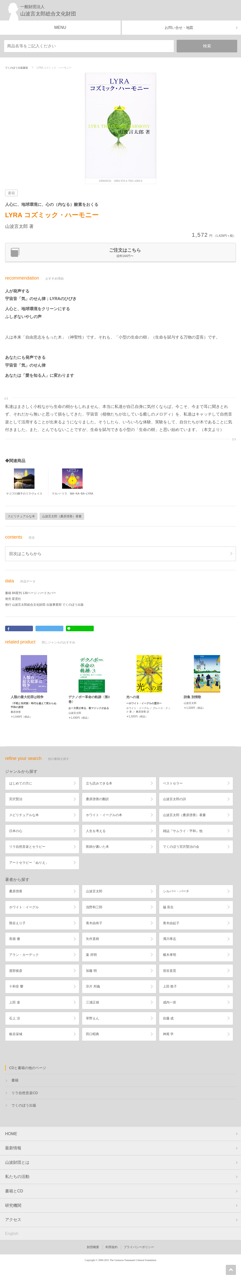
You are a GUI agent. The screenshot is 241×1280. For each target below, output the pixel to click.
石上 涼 (14, 1018)
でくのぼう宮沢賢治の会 (181, 847)
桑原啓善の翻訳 (97, 799)
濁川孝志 (169, 939)
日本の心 (15, 831)
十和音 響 (16, 986)
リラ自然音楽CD (24, 1093)
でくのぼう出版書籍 (16, 67)
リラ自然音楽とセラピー (27, 847)
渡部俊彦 (15, 971)
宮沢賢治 (15, 799)
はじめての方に (20, 783)
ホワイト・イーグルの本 (104, 815)
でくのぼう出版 (23, 1105)
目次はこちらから (25, 554)
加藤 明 (91, 971)
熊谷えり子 (17, 923)
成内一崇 (169, 1002)
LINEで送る (82, 628)
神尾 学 (168, 1034)
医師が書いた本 (97, 847)
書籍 (14, 1080)
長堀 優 (14, 939)
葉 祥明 (91, 955)
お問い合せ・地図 (179, 28)
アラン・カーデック (24, 955)
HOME (11, 1134)
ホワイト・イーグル (24, 907)
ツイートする (51, 628)
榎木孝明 (169, 955)
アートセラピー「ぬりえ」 (29, 862)
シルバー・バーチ (176, 891)
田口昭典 (92, 1034)
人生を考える (96, 831)
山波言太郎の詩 (174, 799)
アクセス (13, 1219)
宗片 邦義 (93, 986)
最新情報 (13, 1148)
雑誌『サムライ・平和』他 (182, 831)
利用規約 (111, 1247)
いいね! (21, 628)
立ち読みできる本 (99, 783)
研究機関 (13, 1205)
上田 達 (14, 1002)
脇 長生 (168, 907)
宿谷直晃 (169, 971)
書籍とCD (14, 1191)
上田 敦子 (170, 986)
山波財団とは (17, 1162)
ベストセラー (173, 783)
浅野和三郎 (94, 907)
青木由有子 (94, 923)
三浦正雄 (92, 1002)
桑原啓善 (15, 891)
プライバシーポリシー (139, 1247)
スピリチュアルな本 (21, 516)
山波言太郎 (94, 891)
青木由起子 (171, 923)
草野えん (92, 1018)
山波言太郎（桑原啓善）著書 (62, 516)
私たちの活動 (17, 1176)
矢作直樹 (92, 939)
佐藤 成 (168, 1018)
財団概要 (93, 1247)
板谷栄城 (15, 1034)
